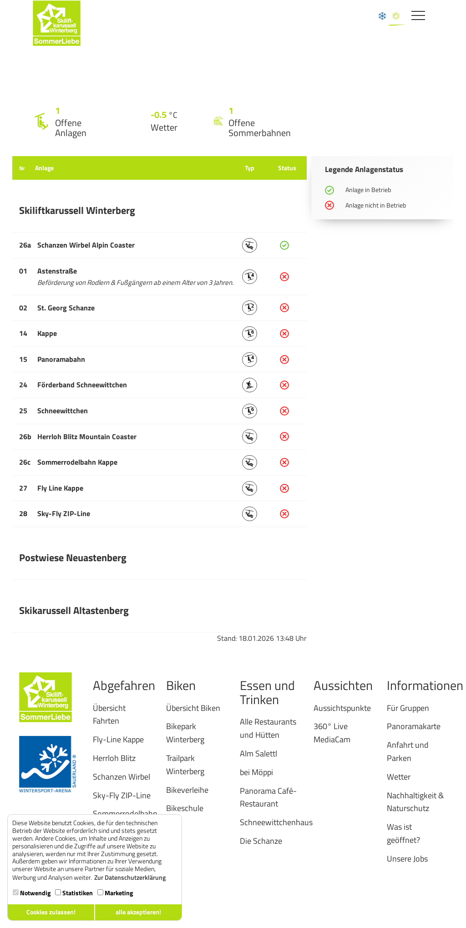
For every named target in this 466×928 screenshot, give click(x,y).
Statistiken (74, 893)
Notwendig (32, 893)
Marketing (115, 893)
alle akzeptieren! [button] (138, 912)
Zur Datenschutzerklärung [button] (130, 877)
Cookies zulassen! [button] (51, 912)
